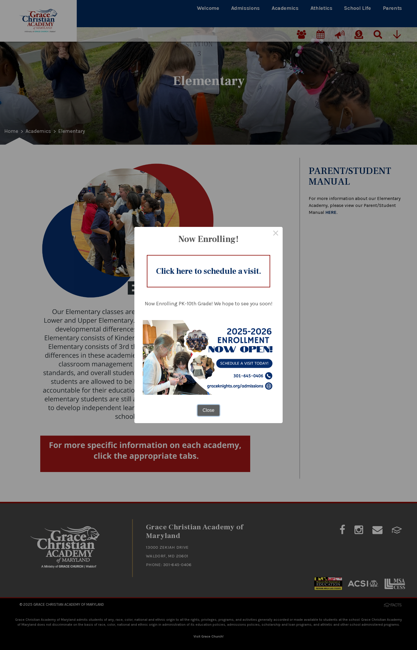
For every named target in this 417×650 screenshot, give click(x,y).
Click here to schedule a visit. (208, 271)
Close (209, 410)
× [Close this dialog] (275, 234)
